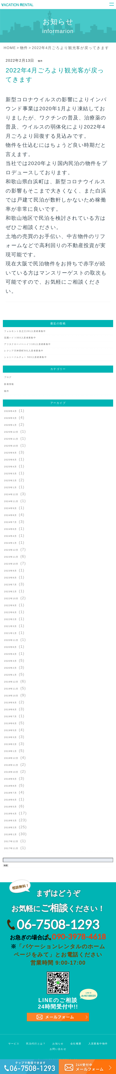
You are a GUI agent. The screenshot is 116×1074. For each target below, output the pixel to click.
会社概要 (76, 1043)
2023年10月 (11, 564)
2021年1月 (10, 633)
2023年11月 (11, 557)
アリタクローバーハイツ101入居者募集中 (27, 344)
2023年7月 (10, 584)
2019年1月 (10, 751)
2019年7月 (10, 716)
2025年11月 (11, 439)
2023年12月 (11, 550)
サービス (13, 1043)
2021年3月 (10, 626)
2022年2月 (10, 619)
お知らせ (58, 1043)
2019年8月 (10, 709)
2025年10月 (11, 446)
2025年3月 (10, 473)
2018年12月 (11, 758)
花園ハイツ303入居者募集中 (20, 337)
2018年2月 (10, 827)
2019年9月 (10, 702)
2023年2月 (10, 591)
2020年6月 (10, 647)
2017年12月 (11, 841)
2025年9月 (10, 453)
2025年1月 (10, 487)
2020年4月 (10, 654)
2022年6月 (10, 612)
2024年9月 (10, 508)
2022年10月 (11, 598)
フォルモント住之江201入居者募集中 (25, 331)
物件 (40, 61)
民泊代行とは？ (36, 1043)
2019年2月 (10, 744)
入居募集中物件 (98, 1043)
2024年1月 (10, 543)
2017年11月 (11, 848)
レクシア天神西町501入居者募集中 (23, 350)
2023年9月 (10, 571)
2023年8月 (10, 577)
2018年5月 (10, 806)
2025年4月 (10, 466)
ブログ (7, 377)
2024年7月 (10, 522)
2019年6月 (10, 723)
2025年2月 (10, 480)
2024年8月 (10, 515)
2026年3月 (10, 418)
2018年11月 (11, 765)
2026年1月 (10, 425)
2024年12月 (11, 494)
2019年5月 (10, 730)
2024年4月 (10, 536)
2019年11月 (11, 688)
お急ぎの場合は (58, 936)
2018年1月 (10, 834)
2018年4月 (10, 813)
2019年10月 (11, 695)
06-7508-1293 (58, 924)
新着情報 (9, 384)
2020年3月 (10, 661)
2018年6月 (10, 800)
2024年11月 (11, 501)
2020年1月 (10, 675)
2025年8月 (10, 459)
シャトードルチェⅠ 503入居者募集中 (25, 357)
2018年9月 (10, 779)
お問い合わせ (58, 1049)
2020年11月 (11, 640)
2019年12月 (11, 682)
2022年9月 (10, 605)
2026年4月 (10, 411)
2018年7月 (10, 793)
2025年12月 (11, 432)
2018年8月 (10, 786)
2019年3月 (10, 737)
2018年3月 (10, 820)
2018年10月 (11, 772)
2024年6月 (10, 529)
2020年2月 (10, 668)
